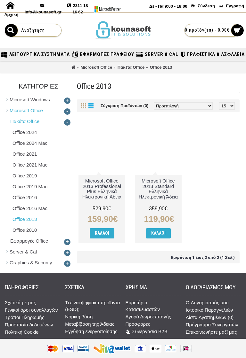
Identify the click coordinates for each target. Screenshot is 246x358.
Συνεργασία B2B (147, 332)
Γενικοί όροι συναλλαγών (31, 310)
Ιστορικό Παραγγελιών (209, 310)
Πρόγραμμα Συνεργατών (212, 324)
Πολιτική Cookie (22, 332)
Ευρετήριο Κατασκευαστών (143, 306)
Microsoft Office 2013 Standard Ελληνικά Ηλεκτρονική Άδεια (158, 188)
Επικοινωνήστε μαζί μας (211, 332)
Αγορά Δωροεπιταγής (148, 316)
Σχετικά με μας (20, 302)
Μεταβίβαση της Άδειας (89, 324)
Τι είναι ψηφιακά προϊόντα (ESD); (92, 306)
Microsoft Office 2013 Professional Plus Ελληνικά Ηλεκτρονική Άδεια (101, 188)
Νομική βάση (79, 316)
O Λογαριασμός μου (207, 302)
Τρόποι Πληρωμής (24, 317)
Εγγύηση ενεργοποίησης (91, 331)
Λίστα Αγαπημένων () (210, 317)
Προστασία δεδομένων (29, 324)
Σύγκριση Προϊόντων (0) (124, 105)
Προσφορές (138, 324)
